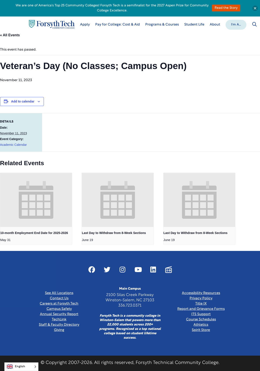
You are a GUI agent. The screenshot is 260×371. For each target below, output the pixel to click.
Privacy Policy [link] (201, 298)
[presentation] (36, 200)
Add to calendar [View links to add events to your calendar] (22, 101)
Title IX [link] (201, 303)
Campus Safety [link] (59, 309)
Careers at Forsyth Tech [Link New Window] (59, 303)
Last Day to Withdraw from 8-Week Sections (114, 233)
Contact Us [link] (59, 298)
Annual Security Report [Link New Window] (59, 314)
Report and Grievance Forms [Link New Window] (201, 309)
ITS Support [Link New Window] (201, 314)
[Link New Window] (91, 269)
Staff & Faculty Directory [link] (59, 325)
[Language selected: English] (21, 366)
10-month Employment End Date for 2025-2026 (34, 233)
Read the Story (226, 8)
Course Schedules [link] (201, 319)
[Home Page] (52, 24)
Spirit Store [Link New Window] (201, 330)
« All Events (10, 35)
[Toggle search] (254, 24)
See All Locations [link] (59, 293)
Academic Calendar (13, 144)
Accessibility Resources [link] (201, 293)
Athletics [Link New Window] (201, 325)
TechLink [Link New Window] (59, 319)
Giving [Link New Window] (59, 330)
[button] (236, 24)
